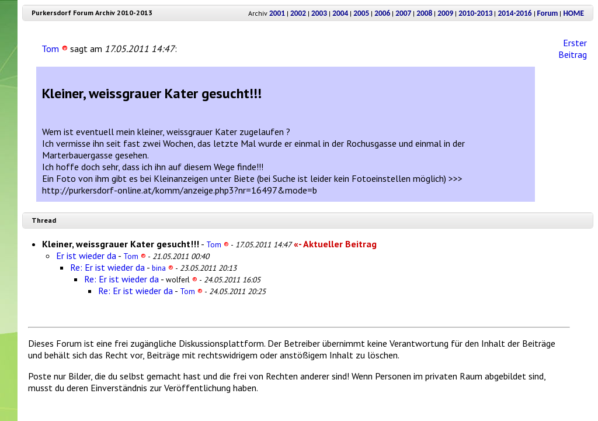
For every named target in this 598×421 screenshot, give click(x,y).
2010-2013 (475, 13)
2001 (277, 13)
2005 (361, 13)
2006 (382, 13)
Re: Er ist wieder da (107, 267)
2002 (298, 13)
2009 (445, 13)
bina (162, 268)
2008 (424, 13)
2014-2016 (514, 13)
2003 (319, 13)
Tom (54, 48)
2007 (403, 13)
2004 (340, 13)
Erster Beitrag (572, 48)
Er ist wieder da (86, 255)
